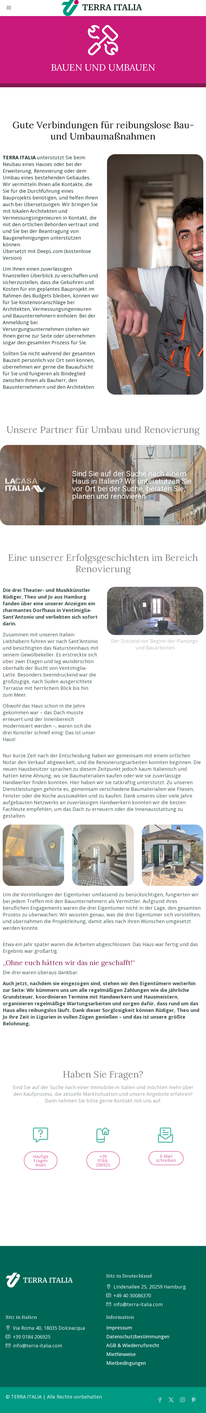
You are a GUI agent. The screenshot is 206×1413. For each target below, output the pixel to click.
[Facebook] (160, 1400)
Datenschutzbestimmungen (137, 1336)
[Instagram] (183, 1400)
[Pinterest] (194, 1400)
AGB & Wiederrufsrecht (132, 1345)
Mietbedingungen (126, 1363)
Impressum (119, 1327)
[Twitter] (172, 1400)
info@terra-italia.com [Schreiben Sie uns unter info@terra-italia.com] (138, 1304)
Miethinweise (121, 1354)
